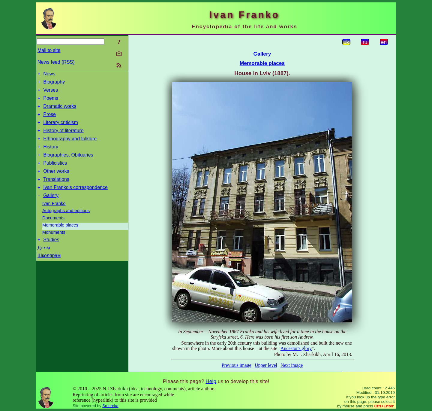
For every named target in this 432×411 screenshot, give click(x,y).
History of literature (63, 137)
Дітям (44, 263)
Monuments (53, 246)
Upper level (266, 365)
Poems (50, 101)
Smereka (110, 405)
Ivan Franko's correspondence (75, 200)
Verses (50, 92)
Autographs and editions (66, 225)
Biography (54, 83)
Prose (49, 119)
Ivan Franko (53, 217)
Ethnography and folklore (70, 146)
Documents (53, 232)
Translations (56, 191)
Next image (291, 365)
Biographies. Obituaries (68, 164)
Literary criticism (60, 128)
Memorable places (60, 239)
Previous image (236, 365)
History (50, 155)
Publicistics (55, 173)
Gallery (50, 209)
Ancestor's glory (296, 348)
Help (211, 381)
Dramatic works (59, 110)
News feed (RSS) (56, 62)
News (49, 74)
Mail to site (49, 50)
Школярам (49, 270)
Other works (56, 182)
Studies (51, 254)
